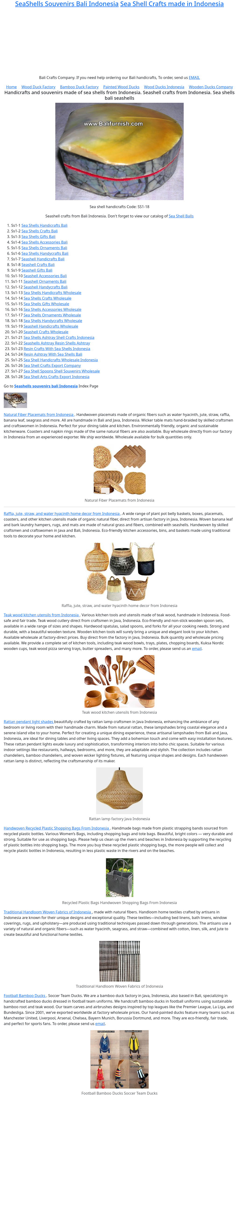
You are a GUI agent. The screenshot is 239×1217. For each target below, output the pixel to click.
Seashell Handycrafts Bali (45, 287)
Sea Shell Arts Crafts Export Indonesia (56, 376)
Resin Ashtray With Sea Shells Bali (53, 354)
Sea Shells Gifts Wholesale (46, 303)
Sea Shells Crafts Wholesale (47, 298)
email (197, 648)
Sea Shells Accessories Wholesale (52, 309)
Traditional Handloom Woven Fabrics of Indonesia (48, 912)
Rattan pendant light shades (29, 721)
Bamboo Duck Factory (79, 86)
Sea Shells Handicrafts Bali (44, 225)
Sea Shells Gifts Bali (38, 236)
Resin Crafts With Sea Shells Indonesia (57, 348)
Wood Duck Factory (38, 86)
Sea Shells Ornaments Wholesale (52, 315)
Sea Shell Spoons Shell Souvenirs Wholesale (62, 371)
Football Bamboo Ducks (25, 995)
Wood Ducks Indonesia (164, 86)
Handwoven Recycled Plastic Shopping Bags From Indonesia (57, 828)
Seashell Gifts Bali (36, 270)
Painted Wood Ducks (121, 86)
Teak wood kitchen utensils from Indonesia (42, 614)
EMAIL (194, 77)
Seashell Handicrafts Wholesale (51, 326)
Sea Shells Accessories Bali (44, 242)
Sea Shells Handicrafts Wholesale (52, 292)
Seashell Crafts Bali (38, 264)
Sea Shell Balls (181, 216)
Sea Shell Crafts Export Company (52, 365)
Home (11, 86)
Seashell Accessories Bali (45, 275)
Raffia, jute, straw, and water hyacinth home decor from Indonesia (62, 513)
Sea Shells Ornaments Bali (44, 247)
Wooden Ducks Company (211, 86)
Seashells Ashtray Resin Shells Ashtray (57, 343)
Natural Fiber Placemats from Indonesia (39, 414)
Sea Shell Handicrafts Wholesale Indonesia (61, 359)
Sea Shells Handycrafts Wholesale (53, 320)
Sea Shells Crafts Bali (39, 231)
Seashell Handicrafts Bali (42, 259)
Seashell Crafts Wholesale (46, 331)
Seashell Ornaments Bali (45, 281)
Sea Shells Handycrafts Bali (44, 253)
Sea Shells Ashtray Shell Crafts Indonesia (59, 337)
